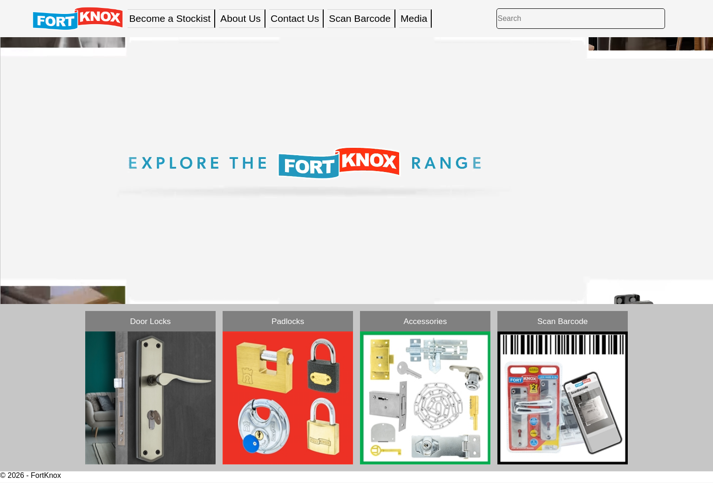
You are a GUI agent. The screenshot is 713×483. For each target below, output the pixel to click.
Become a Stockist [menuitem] (170, 18)
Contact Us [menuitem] (295, 18)
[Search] (580, 18)
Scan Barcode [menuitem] (360, 18)
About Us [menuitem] (240, 18)
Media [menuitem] (414, 18)
